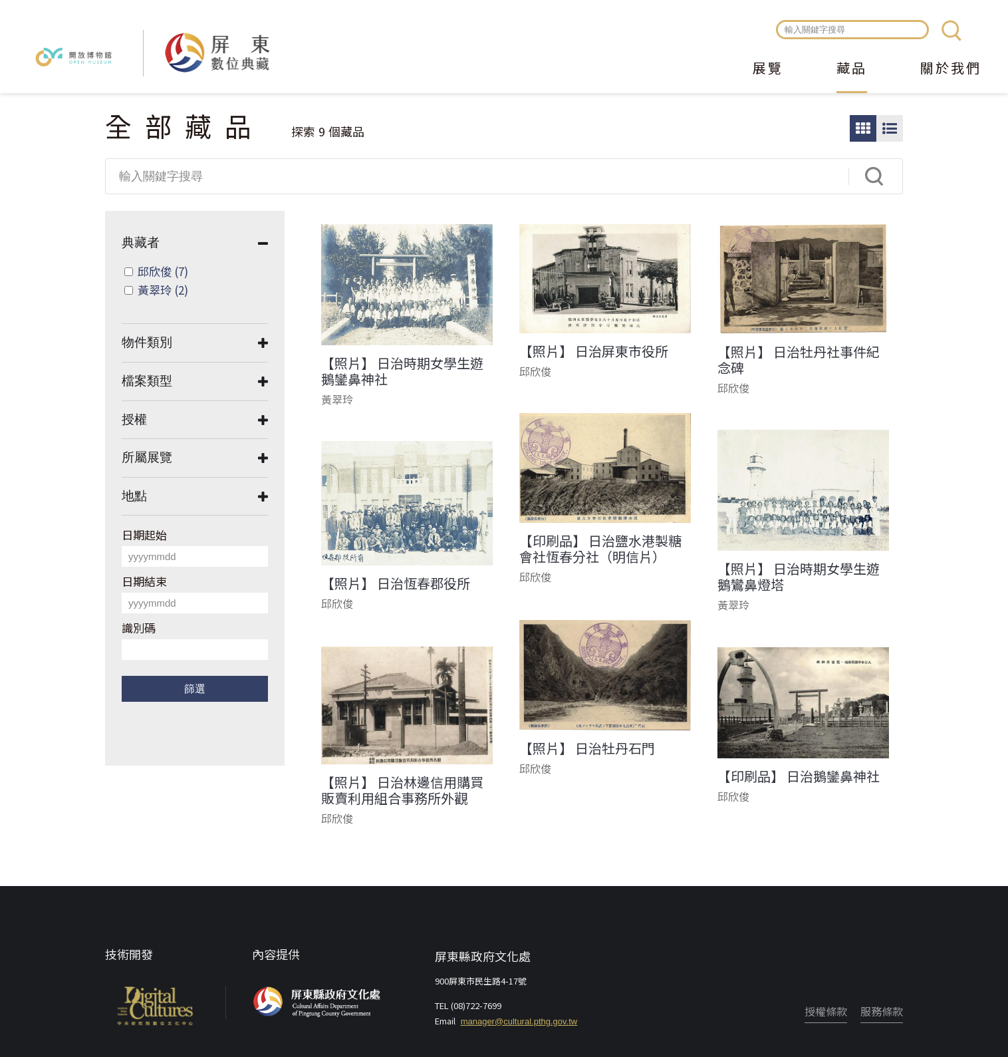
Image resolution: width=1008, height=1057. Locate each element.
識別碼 (139, 627)
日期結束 (144, 581)
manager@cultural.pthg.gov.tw (519, 1021)
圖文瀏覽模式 (889, 128)
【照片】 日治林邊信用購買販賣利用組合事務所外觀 (402, 790)
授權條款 (826, 1011)
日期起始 (144, 534)
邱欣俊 (163, 271)
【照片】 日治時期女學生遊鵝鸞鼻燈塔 (798, 577)
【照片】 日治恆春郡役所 (395, 583)
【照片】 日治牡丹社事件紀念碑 (798, 360)
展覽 (768, 69)
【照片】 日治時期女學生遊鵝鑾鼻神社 (402, 371)
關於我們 (950, 69)
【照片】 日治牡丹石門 (587, 748)
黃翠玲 (163, 289)
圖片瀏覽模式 (863, 128)
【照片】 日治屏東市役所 (593, 351)
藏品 (851, 69)
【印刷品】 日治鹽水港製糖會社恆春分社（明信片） (600, 549)
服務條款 (881, 1011)
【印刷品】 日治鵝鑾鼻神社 (798, 776)
